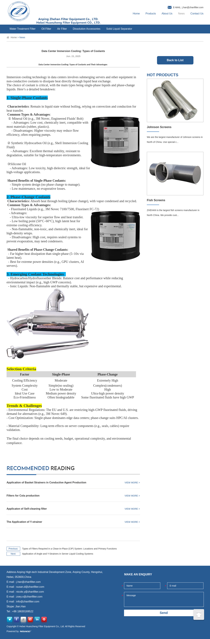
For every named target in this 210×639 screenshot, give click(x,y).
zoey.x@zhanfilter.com (29, 596)
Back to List (175, 60)
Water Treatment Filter (23, 28)
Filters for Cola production (23, 495)
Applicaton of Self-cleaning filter (27, 508)
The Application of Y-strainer (24, 521)
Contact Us (196, 13)
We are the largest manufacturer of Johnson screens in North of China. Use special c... (175, 139)
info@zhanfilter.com (27, 601)
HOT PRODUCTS (162, 75)
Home (136, 13)
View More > (132, 482)
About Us (167, 13)
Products (151, 13)
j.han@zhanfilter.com (192, 7)
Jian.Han (20, 606)
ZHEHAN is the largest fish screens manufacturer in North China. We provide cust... (173, 212)
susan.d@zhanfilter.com (30, 586)
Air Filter (62, 28)
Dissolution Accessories (86, 28)
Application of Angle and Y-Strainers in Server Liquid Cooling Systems (57, 553)
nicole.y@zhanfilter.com (30, 591)
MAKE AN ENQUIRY (138, 574)
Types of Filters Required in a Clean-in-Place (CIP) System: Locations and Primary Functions (69, 548)
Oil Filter (46, 28)
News (181, 13)
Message (164, 599)
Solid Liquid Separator (119, 28)
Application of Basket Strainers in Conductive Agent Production (46, 482)
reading (41, 468)
